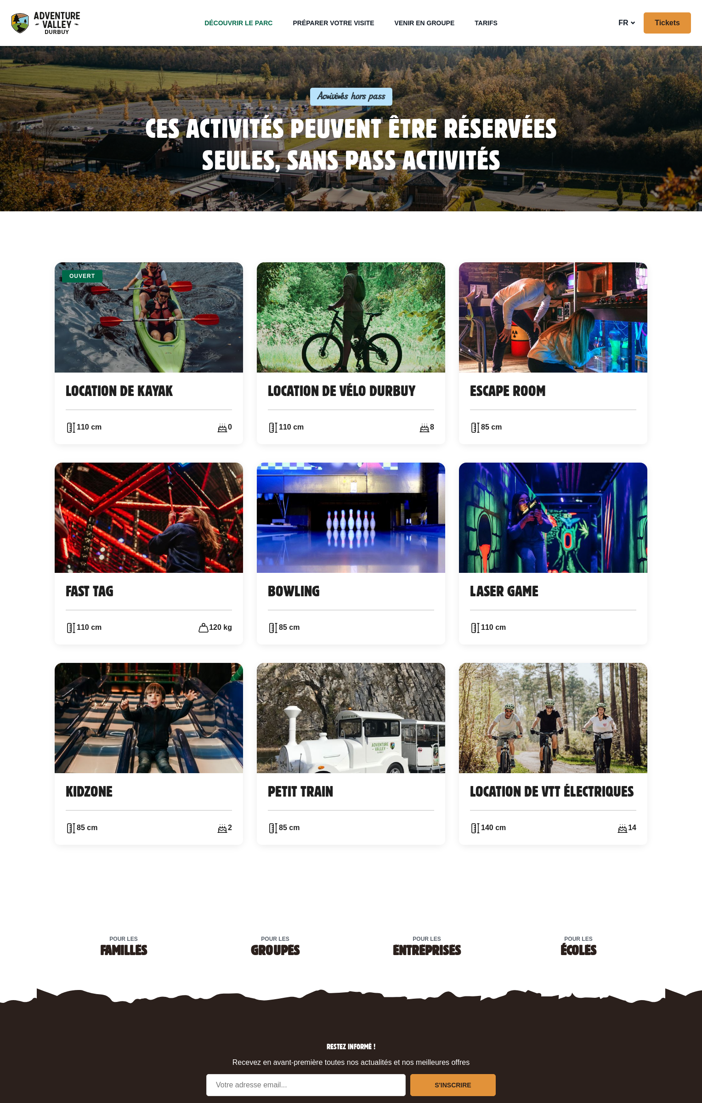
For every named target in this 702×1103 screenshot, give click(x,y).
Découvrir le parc (238, 23)
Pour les (123, 946)
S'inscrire (453, 1085)
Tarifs (486, 23)
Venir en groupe (425, 23)
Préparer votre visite (333, 23)
